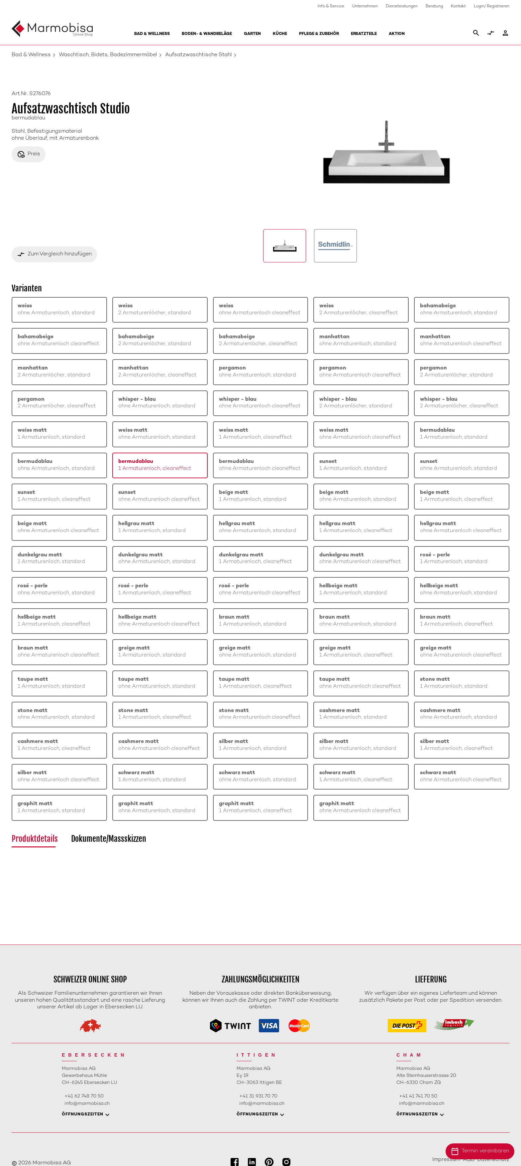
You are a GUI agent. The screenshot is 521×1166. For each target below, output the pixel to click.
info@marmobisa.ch (87, 1103)
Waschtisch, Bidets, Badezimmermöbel (108, 55)
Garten (252, 34)
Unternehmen (365, 6)
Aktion (397, 34)
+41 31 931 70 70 (258, 1096)
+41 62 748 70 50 (84, 1096)
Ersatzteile (364, 34)
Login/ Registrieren (491, 6)
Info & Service (331, 6)
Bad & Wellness (152, 34)
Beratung (434, 6)
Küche (280, 34)
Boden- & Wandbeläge (207, 34)
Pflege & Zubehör (319, 34)
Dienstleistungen (402, 6)
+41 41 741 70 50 (418, 1096)
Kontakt (458, 6)
